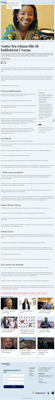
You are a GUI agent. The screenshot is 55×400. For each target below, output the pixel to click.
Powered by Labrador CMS (27, 398)
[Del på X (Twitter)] (3, 63)
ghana (15, 293)
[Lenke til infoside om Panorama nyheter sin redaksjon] (32, 372)
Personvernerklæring (42, 382)
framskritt (35, 293)
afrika (42, 293)
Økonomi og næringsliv (24, 293)
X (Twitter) (40, 381)
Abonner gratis (41, 375)
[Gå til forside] (26, 2)
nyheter (49, 293)
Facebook (40, 379)
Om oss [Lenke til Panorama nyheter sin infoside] (30, 370)
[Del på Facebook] (1, 63)
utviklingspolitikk (6, 293)
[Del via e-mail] (5, 63)
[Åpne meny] (53, 2)
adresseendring (41, 376)
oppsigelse (49, 376)
